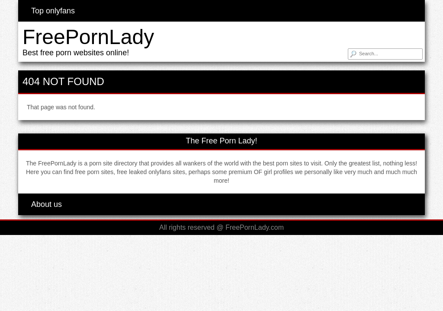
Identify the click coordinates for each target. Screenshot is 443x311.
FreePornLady (88, 36)
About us (46, 204)
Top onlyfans (53, 10)
